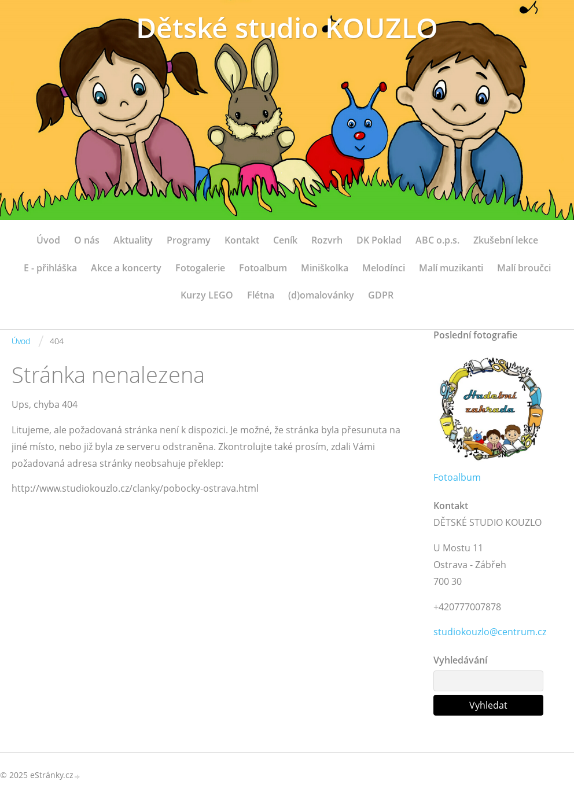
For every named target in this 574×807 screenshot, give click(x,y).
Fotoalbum (263, 267)
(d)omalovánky (321, 295)
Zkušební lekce (505, 240)
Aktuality (133, 240)
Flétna (260, 295)
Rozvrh (327, 240)
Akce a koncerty (126, 267)
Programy (189, 240)
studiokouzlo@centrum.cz (489, 631)
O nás (87, 240)
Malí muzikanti (451, 267)
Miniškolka (324, 267)
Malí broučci (524, 267)
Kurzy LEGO (207, 295)
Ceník (285, 240)
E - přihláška (50, 267)
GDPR (380, 295)
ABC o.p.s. (437, 240)
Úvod (48, 240)
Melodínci (383, 267)
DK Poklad (379, 240)
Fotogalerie (200, 267)
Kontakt (242, 240)
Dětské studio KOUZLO (287, 27)
